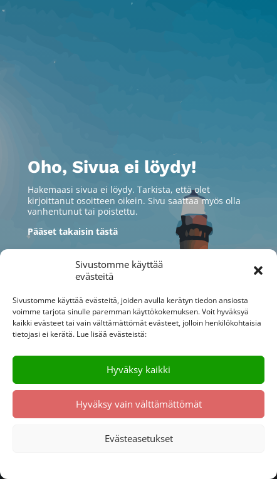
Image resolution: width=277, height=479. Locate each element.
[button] (258, 270)
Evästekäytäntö (99, 465)
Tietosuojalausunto (165, 465)
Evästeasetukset (139, 438)
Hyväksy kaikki (138, 369)
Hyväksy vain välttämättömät (139, 404)
